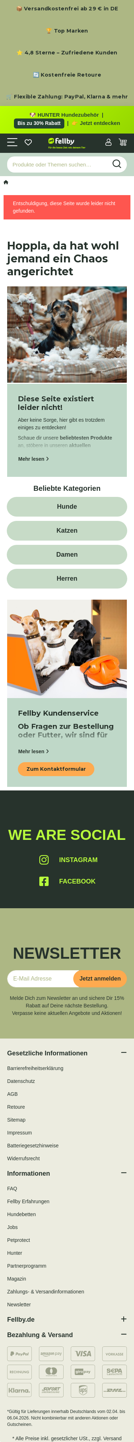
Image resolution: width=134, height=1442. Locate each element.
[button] (108, 143)
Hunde (67, 506)
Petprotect (18, 1240)
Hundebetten (21, 1214)
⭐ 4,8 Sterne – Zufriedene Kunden (67, 52)
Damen (67, 554)
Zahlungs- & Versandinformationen (45, 1292)
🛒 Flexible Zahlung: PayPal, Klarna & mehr (67, 96)
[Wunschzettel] (28, 143)
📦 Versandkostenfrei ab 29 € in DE (67, 8)
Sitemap (16, 1120)
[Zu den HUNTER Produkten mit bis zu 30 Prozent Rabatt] (67, 120)
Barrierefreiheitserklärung (35, 1068)
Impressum (19, 1133)
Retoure (16, 1107)
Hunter (14, 1253)
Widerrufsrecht (23, 1158)
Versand (112, 1438)
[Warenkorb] (123, 143)
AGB (12, 1094)
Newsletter (19, 1304)
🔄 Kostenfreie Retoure (67, 75)
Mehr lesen (33, 459)
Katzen (67, 530)
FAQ (12, 1188)
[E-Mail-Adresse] (43, 978)
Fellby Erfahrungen (28, 1201)
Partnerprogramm (26, 1266)
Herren (66, 578)
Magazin (16, 1279)
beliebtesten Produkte (86, 438)
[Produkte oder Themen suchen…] (57, 164)
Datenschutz (21, 1081)
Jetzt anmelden (100, 979)
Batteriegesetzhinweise (33, 1145)
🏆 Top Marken (67, 31)
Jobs (12, 1227)
